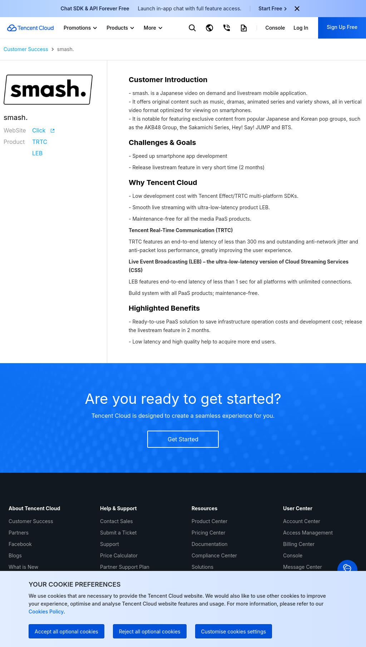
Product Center (209, 521)
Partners (19, 533)
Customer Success (26, 49)
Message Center (302, 567)
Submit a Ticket (118, 533)
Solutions (202, 567)
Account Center (301, 521)
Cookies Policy (46, 611)
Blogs (15, 555)
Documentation (210, 544)
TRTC (39, 141)
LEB (37, 153)
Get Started (183, 439)
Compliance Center (214, 555)
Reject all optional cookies (149, 631)
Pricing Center (208, 533)
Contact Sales (116, 521)
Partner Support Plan (124, 567)
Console (292, 555)
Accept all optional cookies (66, 631)
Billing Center (299, 544)
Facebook (20, 544)
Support (109, 544)
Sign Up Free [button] (342, 27)
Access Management (308, 533)
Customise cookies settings (233, 631)
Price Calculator (119, 555)
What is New (23, 567)
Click (43, 130)
